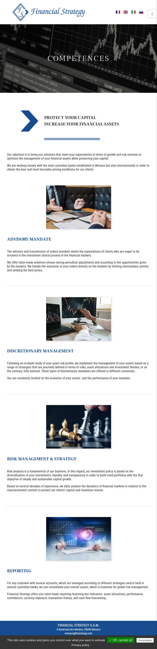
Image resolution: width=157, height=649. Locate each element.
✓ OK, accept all (120, 640)
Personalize (145, 640)
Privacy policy (81, 645)
